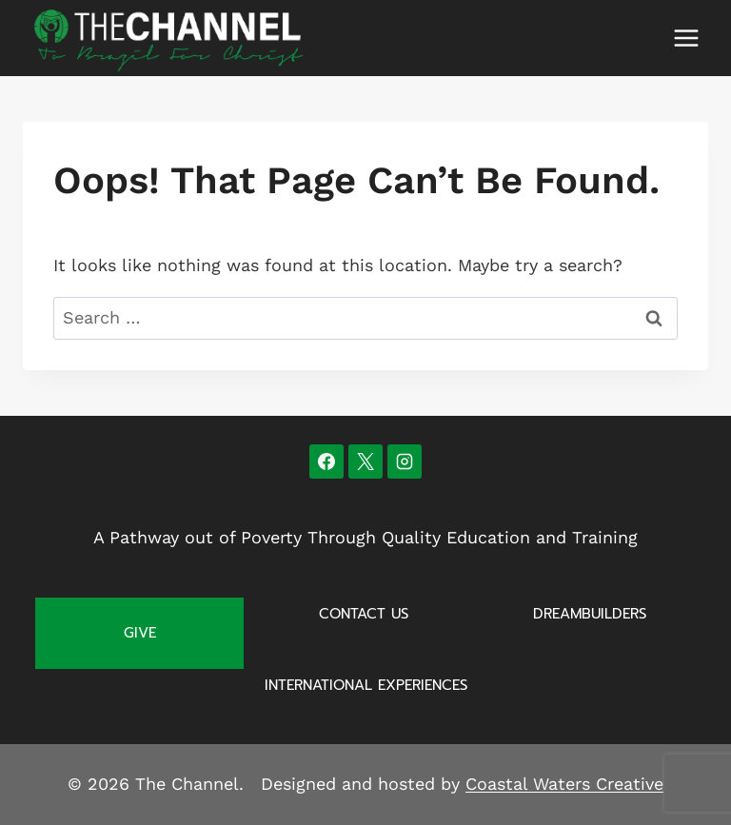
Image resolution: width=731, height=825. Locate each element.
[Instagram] (404, 461)
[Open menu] (685, 37)
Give (140, 632)
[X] (365, 461)
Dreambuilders (589, 613)
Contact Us (363, 613)
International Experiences (366, 685)
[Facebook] (326, 461)
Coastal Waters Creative (564, 784)
